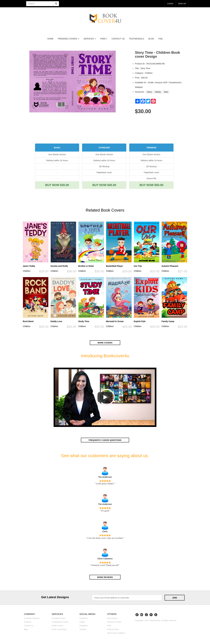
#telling (158, 92)
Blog (151, 39)
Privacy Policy (113, 629)
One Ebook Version (57, 154)
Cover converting (59, 629)
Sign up (182, 3)
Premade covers (59, 618)
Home (50, 39)
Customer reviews (31, 618)
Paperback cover (104, 172)
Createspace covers (60, 622)
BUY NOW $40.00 (104, 185)
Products (27, 622)
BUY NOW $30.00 (57, 185)
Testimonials (136, 39)
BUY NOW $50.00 (151, 185)
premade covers (68, 39)
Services (90, 39)
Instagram (83, 625)
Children (26, 271)
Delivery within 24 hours (57, 160)
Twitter (82, 622)
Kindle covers (57, 625)
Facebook (83, 618)
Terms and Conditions (116, 633)
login (169, 3)
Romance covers (114, 622)
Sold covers (112, 618)
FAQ (160, 39)
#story (149, 92)
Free (103, 39)
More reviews (105, 577)
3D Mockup (104, 166)
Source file (151, 178)
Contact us (118, 39)
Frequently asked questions (105, 440)
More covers (105, 342)
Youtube (82, 629)
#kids (166, 92)
